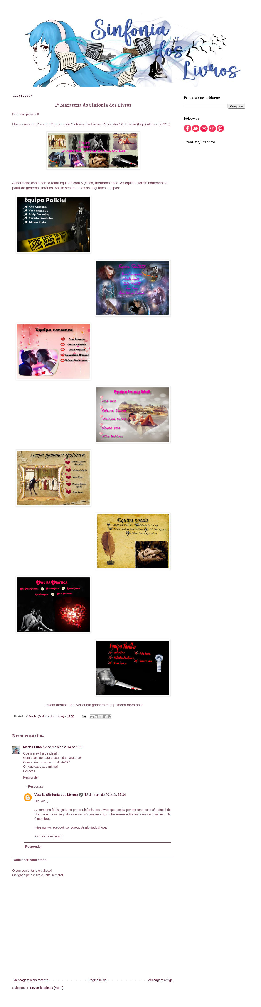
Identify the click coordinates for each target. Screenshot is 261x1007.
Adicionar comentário (30, 860)
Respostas (35, 787)
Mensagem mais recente (30, 980)
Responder (31, 777)
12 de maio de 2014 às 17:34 (105, 794)
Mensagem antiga (160, 980)
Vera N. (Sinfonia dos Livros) (56, 794)
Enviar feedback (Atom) (46, 988)
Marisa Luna (32, 747)
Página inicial (98, 980)
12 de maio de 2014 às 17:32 (63, 747)
